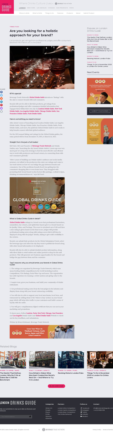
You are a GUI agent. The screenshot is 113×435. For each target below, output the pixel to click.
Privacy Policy (97, 429)
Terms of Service (108, 429)
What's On (49, 408)
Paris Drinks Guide (34, 114)
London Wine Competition (66, 408)
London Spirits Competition (67, 410)
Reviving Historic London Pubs (98, 58)
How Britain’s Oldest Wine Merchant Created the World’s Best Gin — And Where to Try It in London (99, 49)
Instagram (84, 410)
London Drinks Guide (46, 109)
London (22, 8)
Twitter (83, 412)
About (78, 13)
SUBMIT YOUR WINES (100, 111)
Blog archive (56, 386)
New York (31, 8)
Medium (84, 416)
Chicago (51, 8)
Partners (61, 404)
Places (48, 412)
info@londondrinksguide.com (103, 408)
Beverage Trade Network (41, 146)
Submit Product (89, 13)
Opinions (48, 416)
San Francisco (62, 8)
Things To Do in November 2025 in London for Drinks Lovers (99, 65)
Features (60, 13)
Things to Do (49, 13)
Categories (50, 404)
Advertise (49, 418)
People (48, 410)
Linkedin (84, 414)
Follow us (83, 404)
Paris (71, 8)
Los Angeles (42, 8)
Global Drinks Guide (36, 97)
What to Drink (37, 13)
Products (70, 13)
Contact (96, 404)
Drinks (48, 414)
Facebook (84, 408)
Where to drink (24, 13)
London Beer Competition (66, 412)
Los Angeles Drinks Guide (29, 111)
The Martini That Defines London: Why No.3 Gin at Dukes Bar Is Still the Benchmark (99, 39)
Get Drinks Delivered (65, 414)
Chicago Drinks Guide (48, 111)
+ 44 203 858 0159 (99, 410)
